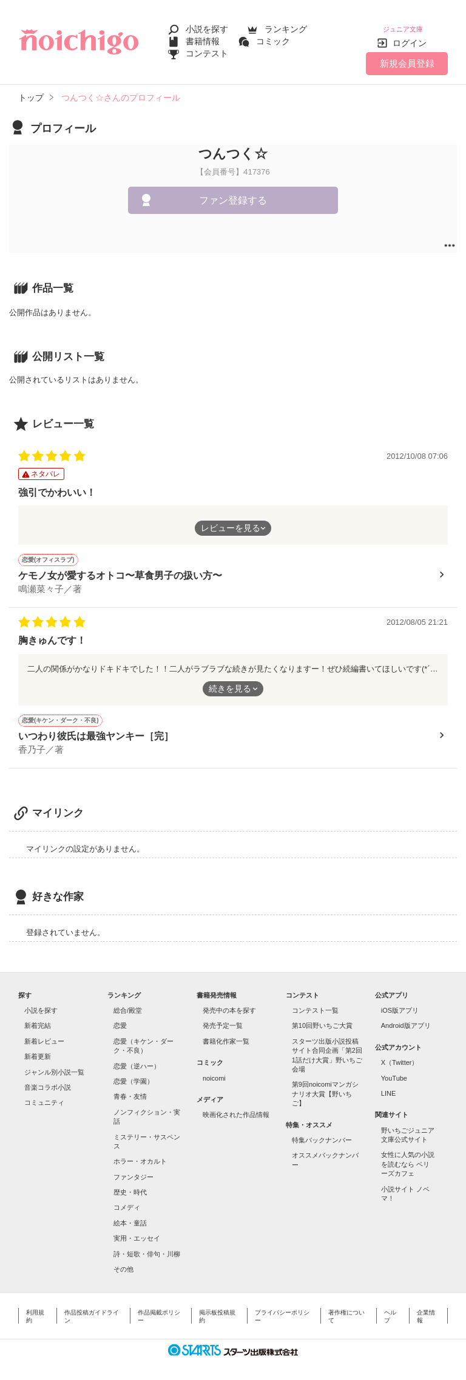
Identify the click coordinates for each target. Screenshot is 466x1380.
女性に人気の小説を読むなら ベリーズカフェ (407, 1157)
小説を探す (207, 25)
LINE (388, 1086)
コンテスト (207, 50)
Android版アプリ (406, 1018)
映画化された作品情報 (236, 1107)
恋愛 (120, 1018)
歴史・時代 (130, 1184)
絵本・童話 (130, 1215)
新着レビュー (44, 1034)
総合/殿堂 (127, 1003)
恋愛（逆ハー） (136, 1058)
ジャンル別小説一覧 (54, 1064)
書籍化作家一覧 (226, 1034)
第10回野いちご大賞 (322, 1018)
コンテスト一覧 (315, 1003)
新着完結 (37, 1018)
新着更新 (37, 1049)
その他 (123, 1261)
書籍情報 (203, 37)
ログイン (410, 36)
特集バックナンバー (322, 1132)
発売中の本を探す (229, 1003)
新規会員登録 (407, 56)
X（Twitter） (400, 1055)
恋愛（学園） (133, 1074)
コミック (273, 37)
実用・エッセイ (136, 1231)
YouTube (394, 1071)
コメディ (126, 1200)
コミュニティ (44, 1095)
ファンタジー (133, 1169)
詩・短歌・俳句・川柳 (146, 1246)
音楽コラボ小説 (47, 1080)
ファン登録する (233, 193)
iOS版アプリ (400, 1003)
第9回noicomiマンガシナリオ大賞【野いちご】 (325, 1086)
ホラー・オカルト (140, 1154)
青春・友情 (130, 1089)
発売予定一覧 (223, 1018)
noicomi (214, 1071)
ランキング (286, 25)
